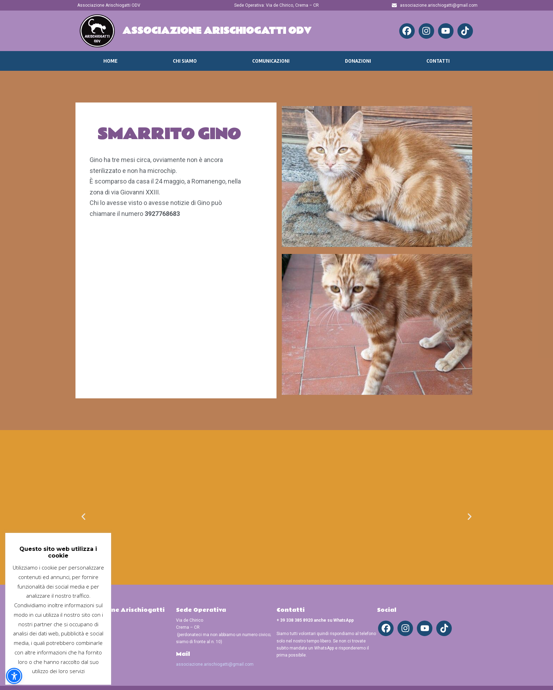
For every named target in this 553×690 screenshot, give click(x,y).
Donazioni (358, 61)
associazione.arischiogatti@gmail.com (215, 664)
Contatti (438, 61)
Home (110, 61)
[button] (83, 516)
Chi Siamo (185, 61)
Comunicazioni (271, 61)
